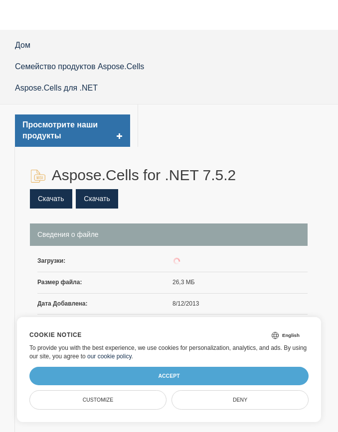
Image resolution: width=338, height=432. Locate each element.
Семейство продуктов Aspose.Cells (79, 66)
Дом (22, 45)
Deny (240, 400)
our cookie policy (109, 356)
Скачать (51, 199)
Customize (98, 400)
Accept (168, 376)
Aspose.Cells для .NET (56, 88)
